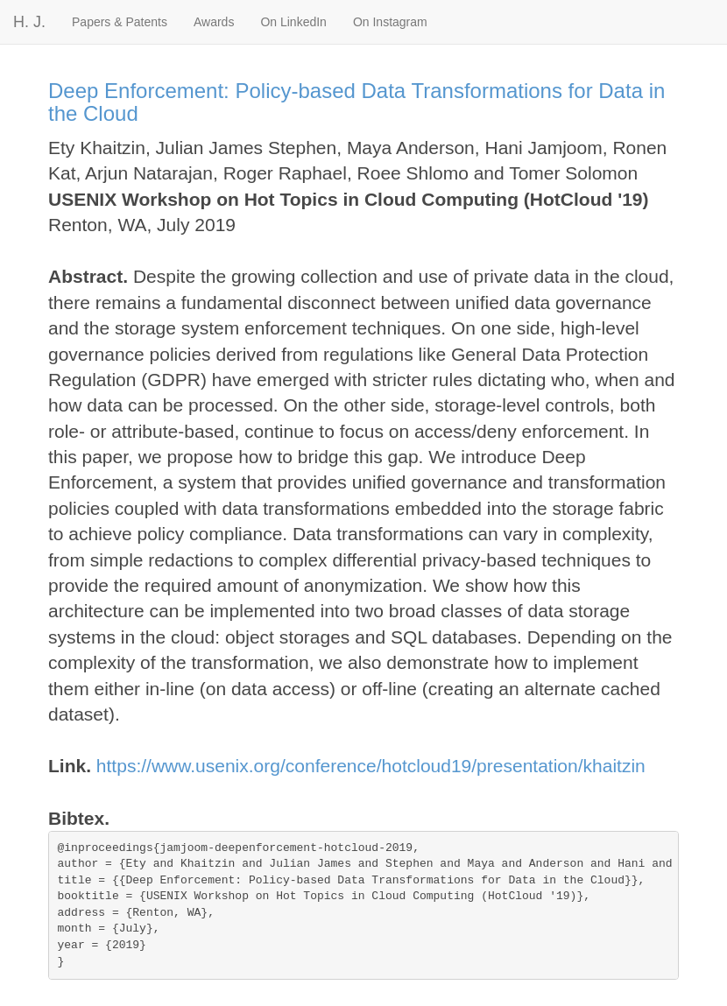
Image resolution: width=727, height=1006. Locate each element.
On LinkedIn (293, 22)
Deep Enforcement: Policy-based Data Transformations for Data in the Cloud (356, 102)
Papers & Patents (119, 22)
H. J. (29, 22)
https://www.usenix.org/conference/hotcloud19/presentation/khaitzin (371, 766)
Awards (214, 22)
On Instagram (390, 22)
